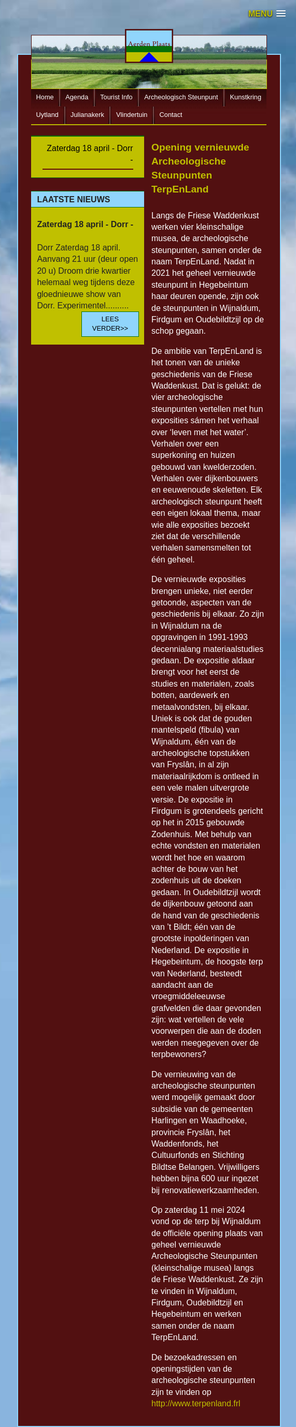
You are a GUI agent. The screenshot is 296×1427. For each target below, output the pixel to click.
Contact (171, 114)
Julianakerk (87, 114)
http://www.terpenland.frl (196, 1403)
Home (45, 97)
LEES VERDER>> (110, 323)
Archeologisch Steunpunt (181, 97)
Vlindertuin (131, 114)
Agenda (76, 97)
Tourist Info (116, 97)
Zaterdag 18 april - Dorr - (90, 154)
